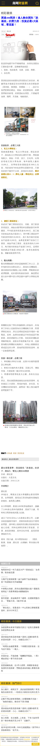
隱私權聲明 (27, 739)
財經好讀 (10, 36)
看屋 (15, 453)
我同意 (35, 744)
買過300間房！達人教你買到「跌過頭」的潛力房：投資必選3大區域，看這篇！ (19, 21)
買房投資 (20, 453)
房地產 (9, 453)
